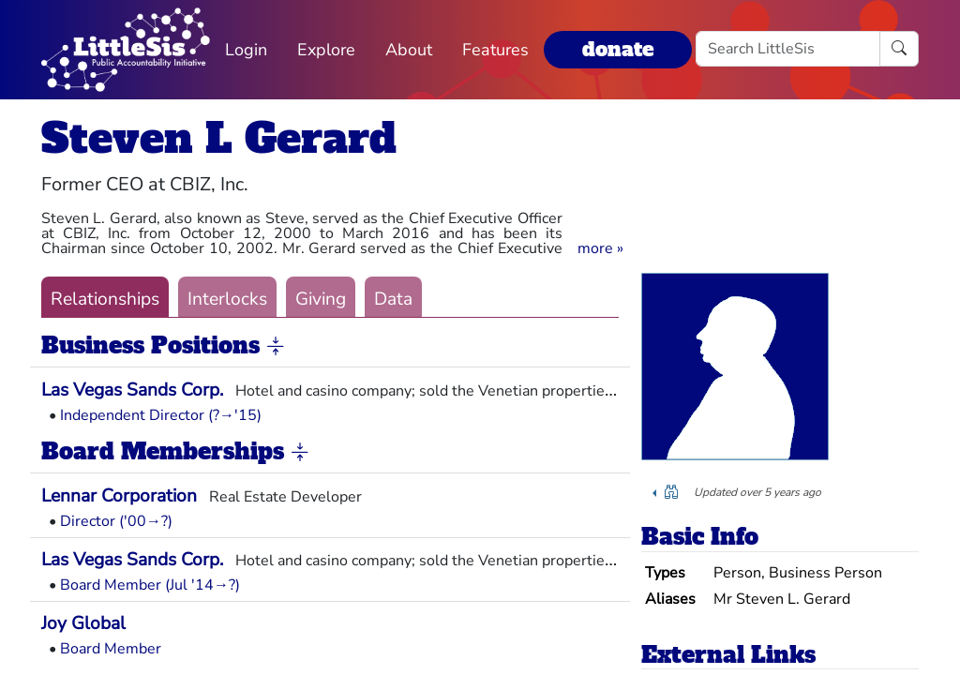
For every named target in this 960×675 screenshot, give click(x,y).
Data (393, 299)
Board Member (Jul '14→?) (150, 585)
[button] (600, 248)
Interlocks (227, 299)
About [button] (408, 49)
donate (617, 49)
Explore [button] (326, 49)
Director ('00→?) (116, 521)
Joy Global (83, 623)
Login (246, 49)
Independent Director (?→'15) (161, 415)
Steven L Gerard (219, 138)
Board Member (110, 648)
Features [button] (495, 49)
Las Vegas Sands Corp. (132, 390)
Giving (320, 299)
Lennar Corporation (119, 496)
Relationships (105, 299)
